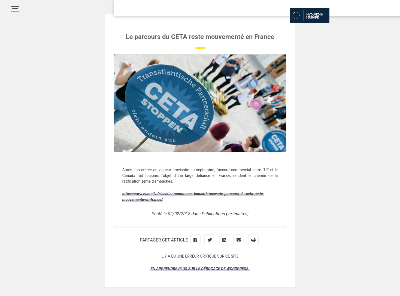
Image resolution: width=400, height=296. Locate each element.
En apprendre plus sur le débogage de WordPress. (199, 269)
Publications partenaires (224, 213)
